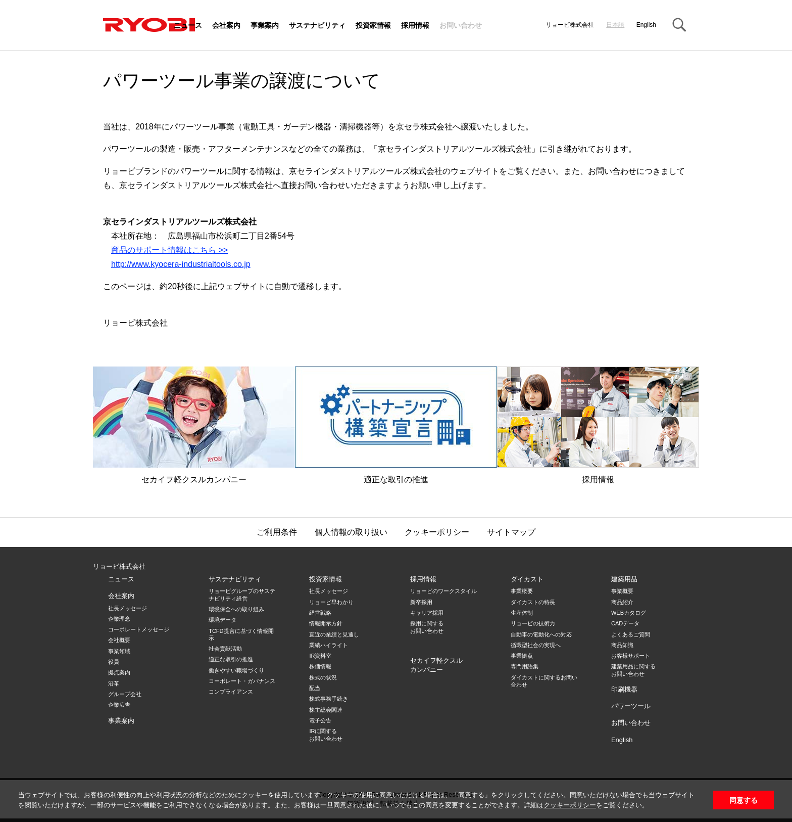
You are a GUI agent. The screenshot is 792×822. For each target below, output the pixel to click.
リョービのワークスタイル (443, 591)
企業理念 (119, 619)
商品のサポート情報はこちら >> (169, 250)
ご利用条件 (277, 532)
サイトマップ (511, 532)
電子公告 (320, 720)
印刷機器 (624, 689)
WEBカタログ (628, 613)
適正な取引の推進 (396, 425)
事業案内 (265, 25)
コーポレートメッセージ (138, 629)
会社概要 (119, 640)
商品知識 (622, 645)
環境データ (222, 620)
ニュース (188, 25)
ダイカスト (527, 579)
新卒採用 (421, 602)
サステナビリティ (317, 25)
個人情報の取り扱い (351, 532)
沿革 (113, 683)
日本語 (615, 25)
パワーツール (631, 706)
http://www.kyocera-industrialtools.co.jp (181, 264)
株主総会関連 (325, 710)
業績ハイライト (328, 645)
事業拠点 (522, 656)
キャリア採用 (426, 613)
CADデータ (625, 623)
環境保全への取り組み (236, 609)
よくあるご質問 (630, 634)
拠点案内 (119, 672)
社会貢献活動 (225, 649)
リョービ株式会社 (119, 566)
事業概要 (522, 591)
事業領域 (119, 651)
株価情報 (320, 666)
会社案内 (226, 25)
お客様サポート (630, 656)
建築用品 (624, 579)
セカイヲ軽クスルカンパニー (194, 425)
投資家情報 (373, 25)
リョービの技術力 (533, 623)
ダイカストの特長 (533, 602)
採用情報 (415, 25)
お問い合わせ (460, 25)
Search (679, 25)
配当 (314, 688)
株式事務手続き (328, 699)
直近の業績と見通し (334, 634)
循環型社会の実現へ (536, 645)
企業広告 (119, 705)
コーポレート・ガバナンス (242, 681)
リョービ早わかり (331, 602)
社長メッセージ (127, 608)
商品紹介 (622, 602)
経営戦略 (320, 613)
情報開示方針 (325, 623)
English (646, 25)
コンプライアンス (231, 692)
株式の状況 (323, 677)
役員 (113, 662)
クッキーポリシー (569, 805)
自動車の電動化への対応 (541, 634)
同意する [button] (743, 800)
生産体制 (522, 613)
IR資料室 (320, 656)
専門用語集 (524, 666)
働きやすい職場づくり (236, 670)
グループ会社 (124, 694)
